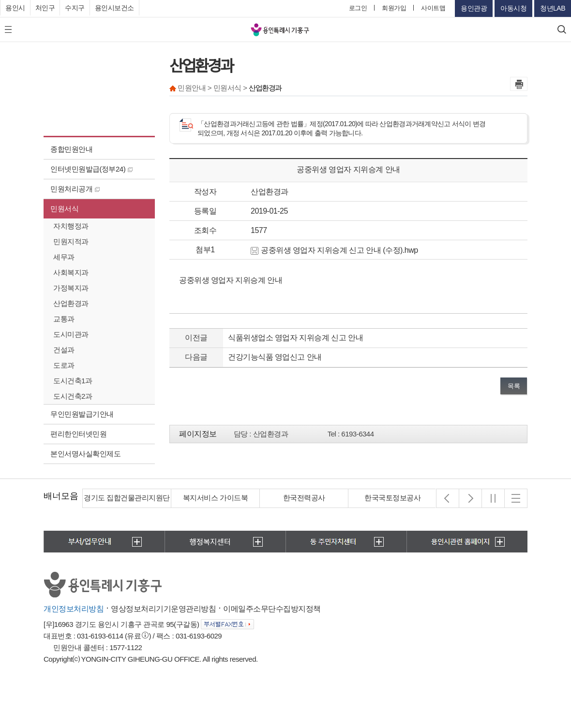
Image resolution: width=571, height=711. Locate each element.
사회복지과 (71, 272)
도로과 (64, 365)
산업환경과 (71, 303)
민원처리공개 (75, 189)
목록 (514, 386)
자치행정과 (71, 226)
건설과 (64, 350)
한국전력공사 (304, 497)
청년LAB (552, 8)
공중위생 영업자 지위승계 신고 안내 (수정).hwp (334, 250)
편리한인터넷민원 (78, 434)
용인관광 (474, 8)
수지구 (75, 8)
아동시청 (513, 8)
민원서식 (64, 208)
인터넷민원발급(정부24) (91, 169)
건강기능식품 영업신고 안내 (275, 357)
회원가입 (394, 8)
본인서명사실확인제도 (85, 454)
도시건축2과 (72, 396)
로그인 (358, 8)
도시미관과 (71, 334)
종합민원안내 (71, 149)
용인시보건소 (114, 8)
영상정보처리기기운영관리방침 (163, 609)
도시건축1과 (72, 381)
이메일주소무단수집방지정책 (272, 609)
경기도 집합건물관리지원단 (127, 497)
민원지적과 (71, 241)
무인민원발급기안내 (82, 414)
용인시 (15, 8)
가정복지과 (71, 288)
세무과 (64, 257)
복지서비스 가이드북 (215, 497)
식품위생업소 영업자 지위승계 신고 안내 (295, 338)
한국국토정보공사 (392, 497)
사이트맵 (433, 8)
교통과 (64, 319)
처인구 (45, 8)
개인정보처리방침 (74, 609)
